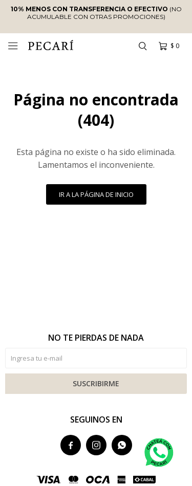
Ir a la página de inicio (96, 194)
